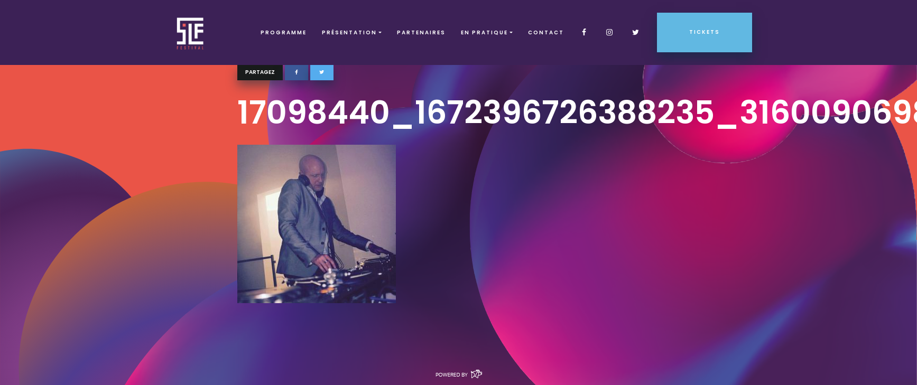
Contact (546, 32)
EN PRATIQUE (484, 32)
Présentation (349, 32)
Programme (284, 32)
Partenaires (421, 32)
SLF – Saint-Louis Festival (190, 32)
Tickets (704, 32)
